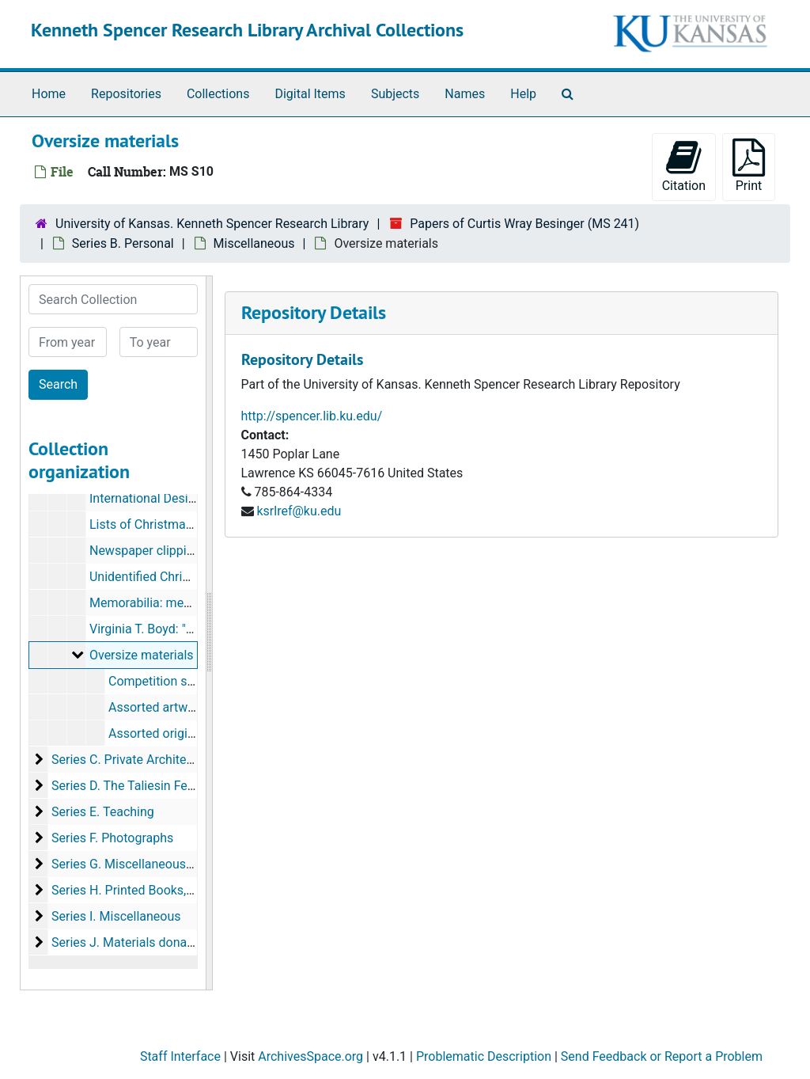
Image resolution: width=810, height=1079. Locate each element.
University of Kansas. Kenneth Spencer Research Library (212, 223)
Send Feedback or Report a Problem (662, 1056)
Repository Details (313, 312)
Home (49, 93)
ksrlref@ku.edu (298, 511)
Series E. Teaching (102, 811)
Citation (684, 166)
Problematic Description (483, 1056)
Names (465, 93)
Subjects (395, 93)
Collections (218, 93)
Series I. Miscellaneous (116, 916)
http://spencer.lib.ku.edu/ (312, 416)
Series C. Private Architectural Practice (159, 759)
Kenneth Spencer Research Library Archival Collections (247, 29)
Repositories (126, 93)
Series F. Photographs (112, 837)
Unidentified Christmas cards (170, 576)
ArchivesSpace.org (310, 1056)
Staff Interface (180, 1056)
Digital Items (309, 93)
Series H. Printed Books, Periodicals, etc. (164, 890)
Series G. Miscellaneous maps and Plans (165, 864)
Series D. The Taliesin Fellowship (142, 785)
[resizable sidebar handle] (209, 633)
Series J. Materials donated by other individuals (183, 942)
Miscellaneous (254, 243)
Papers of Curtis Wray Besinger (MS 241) (524, 223)
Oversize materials (141, 655)
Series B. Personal (123, 243)
